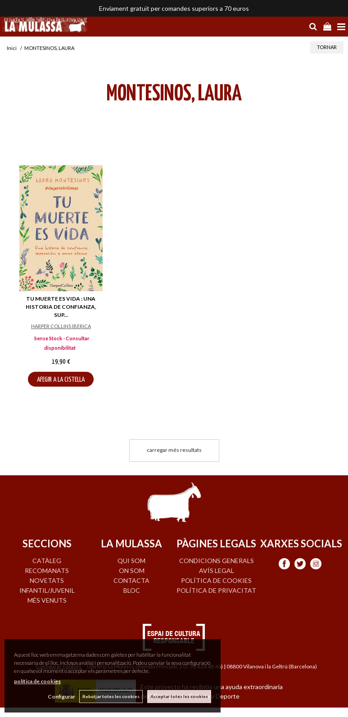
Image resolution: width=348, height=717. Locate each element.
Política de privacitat (216, 590)
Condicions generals (216, 560)
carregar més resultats (174, 449)
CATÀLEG (46, 560)
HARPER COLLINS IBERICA (61, 326)
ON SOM (132, 570)
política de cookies (37, 681)
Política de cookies (216, 580)
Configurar (61, 696)
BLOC (131, 590)
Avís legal (216, 570)
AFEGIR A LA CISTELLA (61, 379)
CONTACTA (131, 580)
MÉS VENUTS (47, 600)
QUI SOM (131, 560)
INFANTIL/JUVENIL (47, 590)
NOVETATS (47, 580)
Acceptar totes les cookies (179, 696)
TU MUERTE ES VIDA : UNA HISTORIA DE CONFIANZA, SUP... (61, 306)
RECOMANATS (47, 570)
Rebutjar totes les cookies (111, 696)
